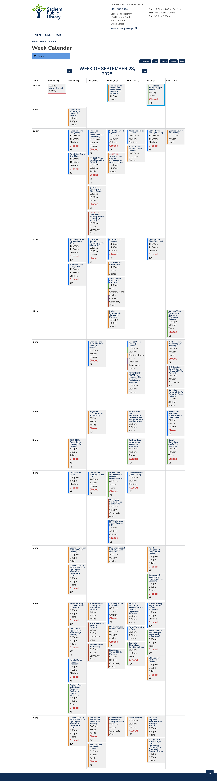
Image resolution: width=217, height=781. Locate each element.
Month (164, 61)
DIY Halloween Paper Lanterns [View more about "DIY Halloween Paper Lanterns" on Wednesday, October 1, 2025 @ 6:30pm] (116, 628)
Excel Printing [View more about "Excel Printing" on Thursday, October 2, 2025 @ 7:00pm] (135, 718)
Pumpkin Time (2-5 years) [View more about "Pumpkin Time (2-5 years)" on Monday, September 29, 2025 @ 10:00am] (76, 132)
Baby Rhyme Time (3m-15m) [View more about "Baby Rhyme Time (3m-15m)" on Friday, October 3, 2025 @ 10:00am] (156, 132)
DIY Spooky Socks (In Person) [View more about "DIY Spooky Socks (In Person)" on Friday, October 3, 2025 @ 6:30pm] (154, 660)
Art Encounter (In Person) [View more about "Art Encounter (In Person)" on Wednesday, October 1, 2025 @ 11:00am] (115, 264)
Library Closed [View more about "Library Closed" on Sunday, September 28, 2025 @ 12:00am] (56, 88)
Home (35, 41)
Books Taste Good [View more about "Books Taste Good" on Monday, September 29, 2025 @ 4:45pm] (75, 474)
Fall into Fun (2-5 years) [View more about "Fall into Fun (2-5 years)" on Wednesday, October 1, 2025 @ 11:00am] (116, 240)
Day (182, 61)
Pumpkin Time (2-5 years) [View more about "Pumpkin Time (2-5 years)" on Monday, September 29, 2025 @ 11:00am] (76, 266)
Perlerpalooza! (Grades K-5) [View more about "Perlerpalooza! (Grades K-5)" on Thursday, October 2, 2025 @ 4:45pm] (136, 474)
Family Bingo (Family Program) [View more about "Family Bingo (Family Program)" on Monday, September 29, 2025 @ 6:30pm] (76, 662)
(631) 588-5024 (119, 9)
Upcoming (145, 61)
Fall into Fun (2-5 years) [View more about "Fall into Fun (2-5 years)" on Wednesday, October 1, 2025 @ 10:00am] (116, 132)
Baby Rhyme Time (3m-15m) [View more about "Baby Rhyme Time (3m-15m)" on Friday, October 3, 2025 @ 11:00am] (156, 240)
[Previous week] (69, 71)
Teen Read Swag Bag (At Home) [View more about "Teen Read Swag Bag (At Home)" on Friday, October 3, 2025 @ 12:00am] (155, 88)
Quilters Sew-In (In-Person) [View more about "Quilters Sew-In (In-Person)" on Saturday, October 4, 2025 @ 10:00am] (175, 132)
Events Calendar (47, 35)
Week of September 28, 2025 (108, 71)
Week (173, 61)
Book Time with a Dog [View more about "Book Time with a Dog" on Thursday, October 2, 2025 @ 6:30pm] (136, 628)
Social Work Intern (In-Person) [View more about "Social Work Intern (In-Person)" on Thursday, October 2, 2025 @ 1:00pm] (135, 344)
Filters (40, 56)
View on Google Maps (122, 28)
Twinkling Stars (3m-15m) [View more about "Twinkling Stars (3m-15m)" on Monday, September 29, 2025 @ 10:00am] (77, 155)
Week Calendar (48, 41)
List (155, 61)
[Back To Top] (210, 774)
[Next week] (144, 71)
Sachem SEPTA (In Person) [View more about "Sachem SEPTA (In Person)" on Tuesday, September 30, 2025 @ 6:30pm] (97, 646)
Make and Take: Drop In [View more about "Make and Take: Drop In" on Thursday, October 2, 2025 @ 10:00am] (136, 132)
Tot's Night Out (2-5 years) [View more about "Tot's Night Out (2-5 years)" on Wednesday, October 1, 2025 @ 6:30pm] (116, 605)
